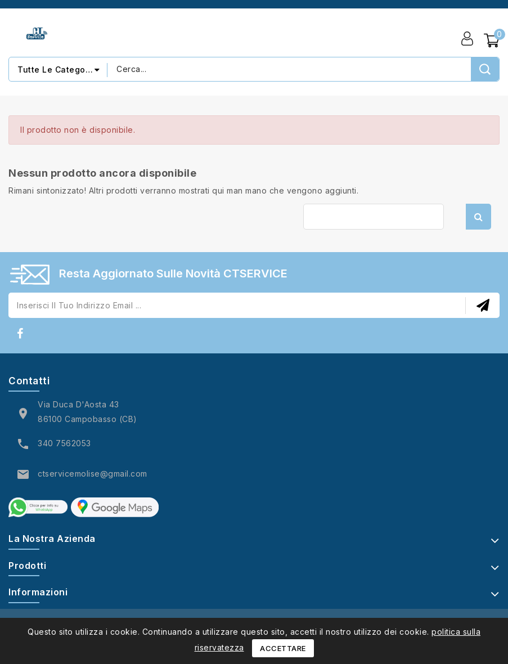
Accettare (283, 648)
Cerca (478, 217)
